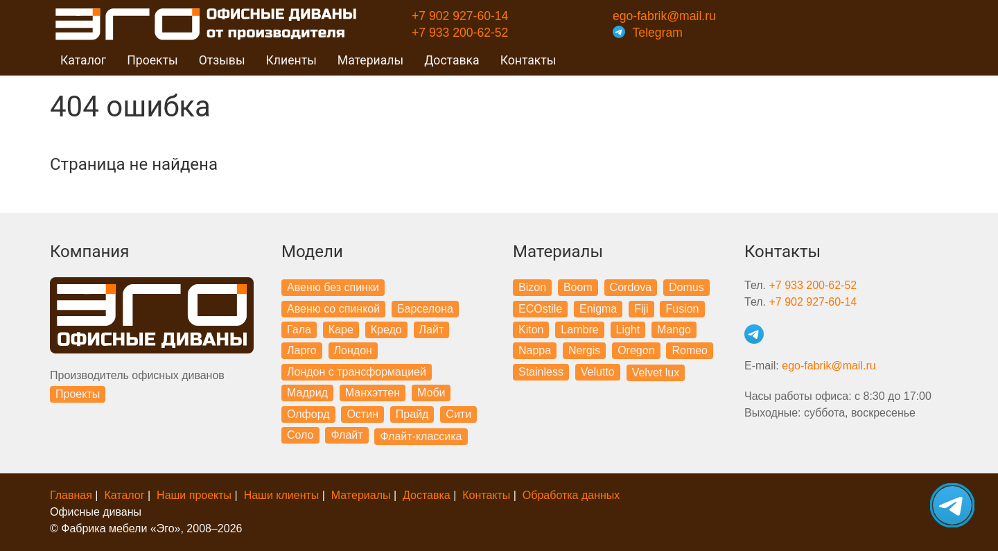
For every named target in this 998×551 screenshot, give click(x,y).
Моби (431, 393)
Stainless (540, 372)
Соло (300, 435)
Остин (362, 414)
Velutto (598, 372)
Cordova (630, 287)
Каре (341, 329)
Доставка (452, 60)
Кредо (386, 329)
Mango (674, 329)
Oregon (636, 350)
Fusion (682, 309)
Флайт (346, 435)
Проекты (77, 394)
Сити (458, 414)
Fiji (641, 309)
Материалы (361, 495)
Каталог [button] (83, 60)
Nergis (584, 350)
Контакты (528, 60)
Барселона (425, 309)
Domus (686, 287)
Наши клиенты (281, 495)
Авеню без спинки (333, 287)
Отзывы (222, 60)
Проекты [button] (152, 60)
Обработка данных (571, 495)
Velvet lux (655, 372)
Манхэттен (372, 393)
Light (628, 329)
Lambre (579, 329)
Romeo (690, 350)
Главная (71, 495)
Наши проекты (194, 495)
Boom (578, 287)
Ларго (302, 350)
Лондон (353, 350)
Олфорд (308, 414)
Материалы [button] (370, 60)
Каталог (124, 495)
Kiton (530, 329)
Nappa (534, 350)
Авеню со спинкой (333, 309)
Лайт (431, 329)
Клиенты (291, 60)
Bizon (532, 287)
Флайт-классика (421, 436)
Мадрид (307, 393)
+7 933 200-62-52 (460, 33)
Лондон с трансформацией (356, 372)
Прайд (412, 414)
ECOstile (540, 309)
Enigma (598, 309)
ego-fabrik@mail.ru (664, 16)
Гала (299, 329)
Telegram (648, 33)
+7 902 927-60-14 (460, 16)
